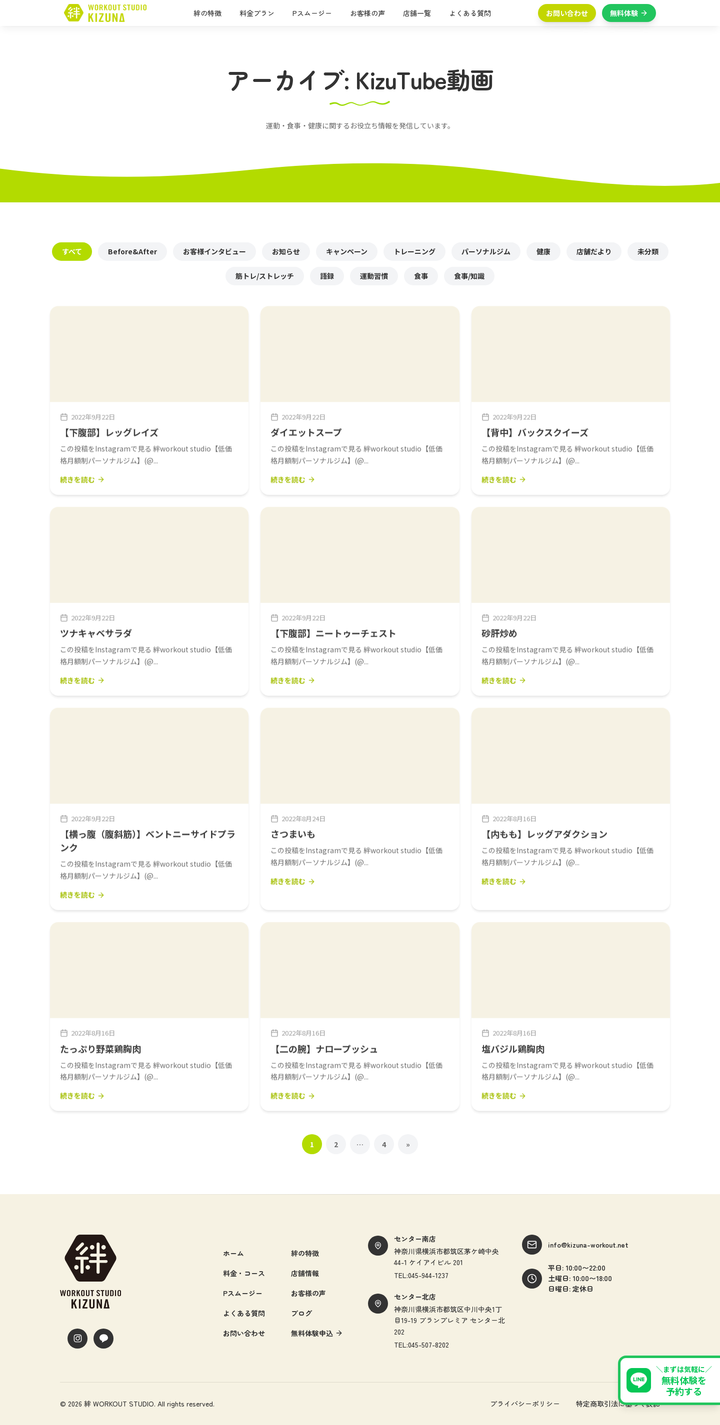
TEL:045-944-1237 (421, 1275)
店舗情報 (305, 1273)
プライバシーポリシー (525, 1404)
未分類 (648, 251)
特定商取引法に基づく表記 (618, 1404)
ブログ (301, 1313)
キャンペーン (347, 251)
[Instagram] (78, 1339)
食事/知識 (469, 276)
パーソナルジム (486, 251)
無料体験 (629, 13)
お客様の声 (367, 13)
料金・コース (244, 1273)
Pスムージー (312, 13)
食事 (421, 276)
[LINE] (104, 1339)
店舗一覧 (417, 13)
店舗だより (594, 251)
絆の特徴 (208, 13)
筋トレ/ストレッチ (265, 276)
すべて (72, 251)
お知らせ (286, 251)
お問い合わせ (567, 13)
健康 (543, 251)
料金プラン (257, 13)
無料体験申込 (317, 1333)
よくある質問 (470, 13)
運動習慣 (374, 276)
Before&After (132, 251)
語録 (327, 276)
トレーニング (415, 251)
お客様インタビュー (214, 251)
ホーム (233, 1253)
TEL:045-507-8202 (421, 1345)
